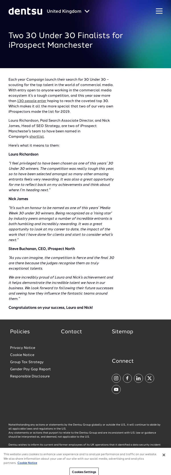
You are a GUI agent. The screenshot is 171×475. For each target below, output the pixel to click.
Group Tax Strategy (27, 362)
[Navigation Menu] (159, 11)
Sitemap (122, 332)
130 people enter (31, 101)
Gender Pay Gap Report (30, 369)
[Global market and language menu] (68, 11)
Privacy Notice (22, 348)
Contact (71, 332)
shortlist (36, 137)
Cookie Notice (22, 355)
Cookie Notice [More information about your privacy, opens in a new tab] (27, 466)
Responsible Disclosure (30, 376)
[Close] (164, 458)
